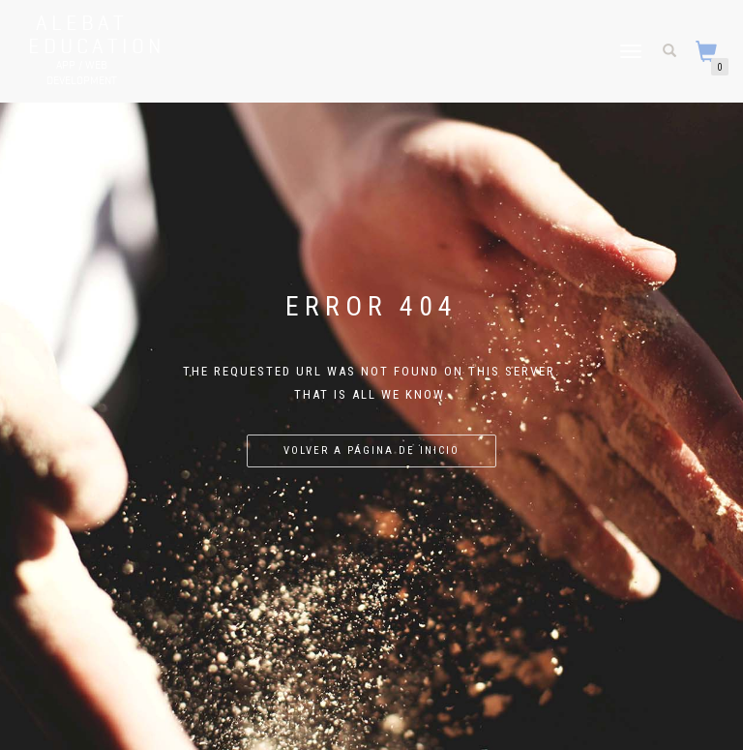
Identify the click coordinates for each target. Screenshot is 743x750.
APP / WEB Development (81, 72)
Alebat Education (81, 34)
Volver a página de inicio (371, 450)
